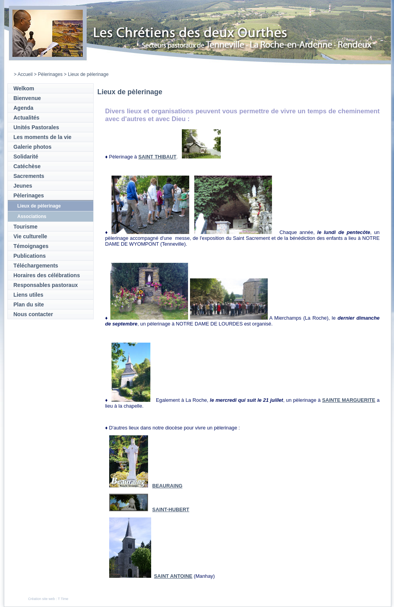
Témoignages (31, 246)
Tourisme (26, 226)
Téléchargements (36, 265)
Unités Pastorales (36, 127)
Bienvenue (27, 98)
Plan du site (29, 304)
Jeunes (23, 186)
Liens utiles (29, 295)
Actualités (27, 117)
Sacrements (29, 176)
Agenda (23, 108)
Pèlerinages (50, 74)
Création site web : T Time (48, 599)
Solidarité (26, 156)
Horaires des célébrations (47, 275)
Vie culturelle (30, 236)
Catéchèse (27, 166)
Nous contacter (33, 314)
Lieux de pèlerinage (39, 206)
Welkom (24, 88)
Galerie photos (33, 147)
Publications (30, 256)
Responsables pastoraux (46, 285)
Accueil (25, 74)
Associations (32, 216)
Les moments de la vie (42, 137)
